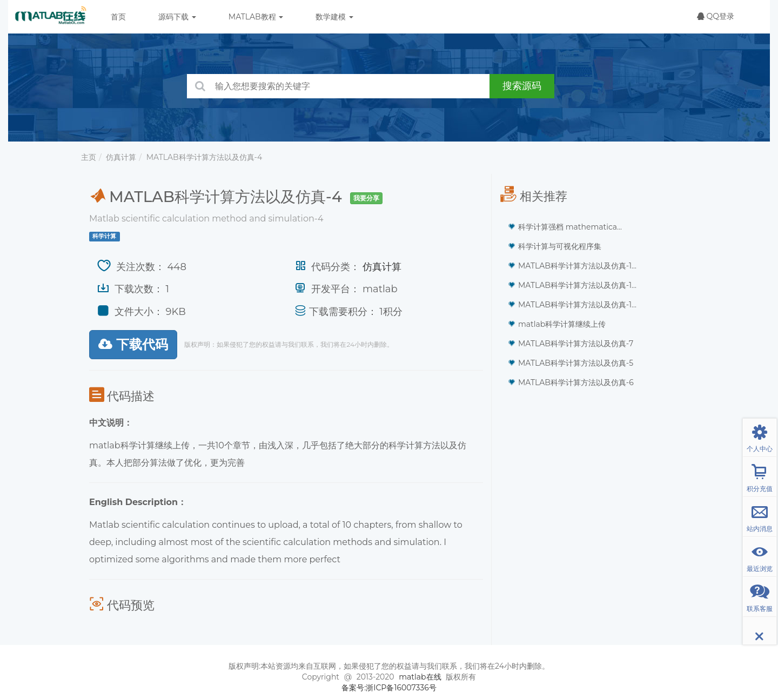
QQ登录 (715, 16)
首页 (118, 17)
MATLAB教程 (256, 17)
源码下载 (177, 17)
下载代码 (133, 344)
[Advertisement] (594, 476)
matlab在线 (420, 677)
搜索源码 (521, 86)
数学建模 (334, 17)
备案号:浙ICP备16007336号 (389, 688)
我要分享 (366, 198)
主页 (88, 157)
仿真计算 (121, 157)
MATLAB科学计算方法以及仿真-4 (204, 157)
